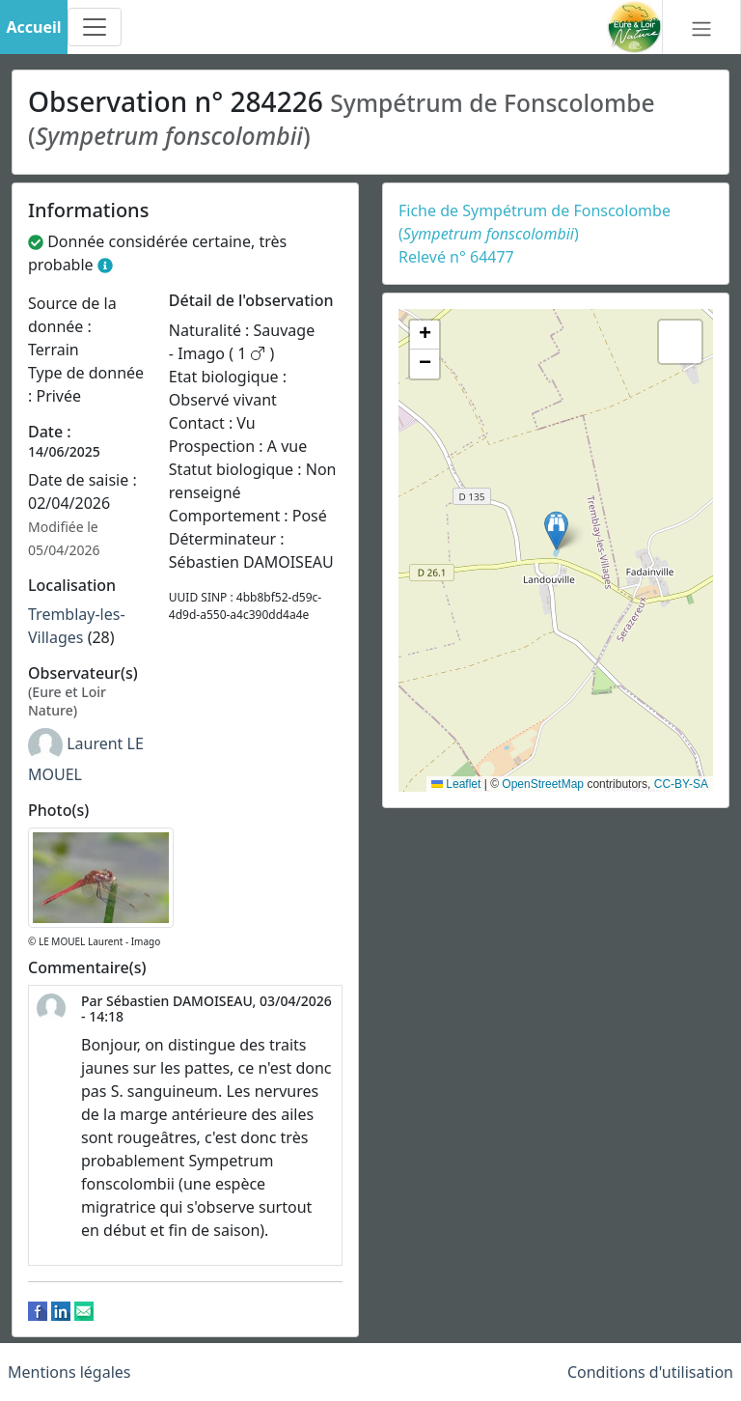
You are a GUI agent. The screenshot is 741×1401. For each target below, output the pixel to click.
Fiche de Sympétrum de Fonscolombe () (534, 222)
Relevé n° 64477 (456, 256)
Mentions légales (69, 1372)
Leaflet (455, 784)
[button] (556, 530)
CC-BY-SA (681, 784)
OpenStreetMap (543, 784)
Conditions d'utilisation (650, 1372)
